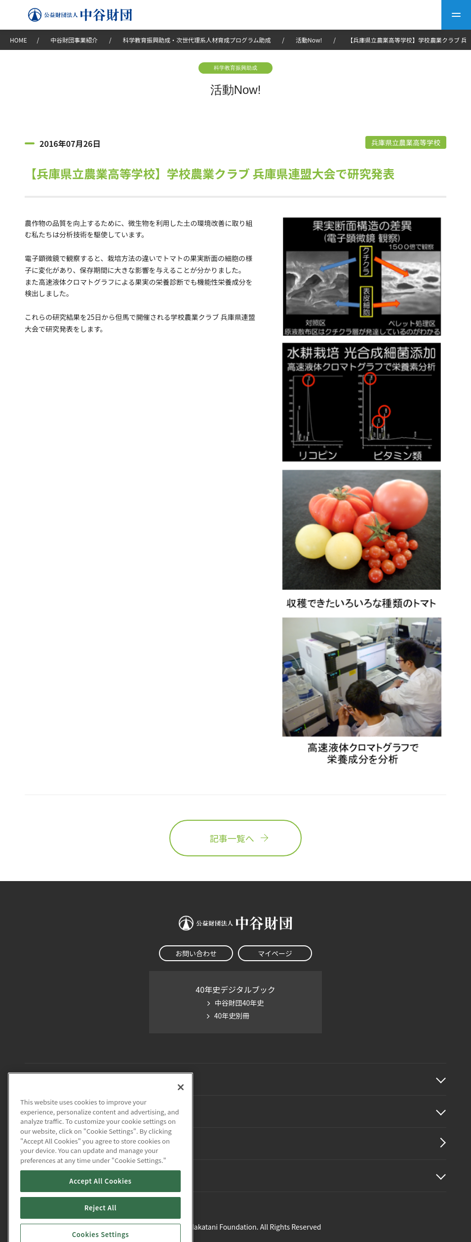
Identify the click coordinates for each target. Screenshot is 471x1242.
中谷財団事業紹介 (74, 40)
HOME (18, 40)
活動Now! (309, 40)
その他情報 (44, 1176)
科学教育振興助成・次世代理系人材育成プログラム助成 (197, 40)
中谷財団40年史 (239, 1003)
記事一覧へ (235, 838)
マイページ (275, 953)
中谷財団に (56, 1079)
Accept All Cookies (100, 1223)
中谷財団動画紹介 (56, 1144)
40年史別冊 (232, 1015)
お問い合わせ (196, 953)
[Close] (181, 1130)
